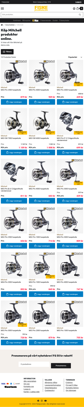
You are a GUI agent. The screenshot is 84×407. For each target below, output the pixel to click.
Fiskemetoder (45, 20)
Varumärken (10, 25)
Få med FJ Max (72, 385)
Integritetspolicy (51, 388)
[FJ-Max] (35, 20)
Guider (55, 20)
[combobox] (39, 14)
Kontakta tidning (72, 388)
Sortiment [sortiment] (17, 20)
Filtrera (7, 52)
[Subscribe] (58, 364)
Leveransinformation (53, 385)
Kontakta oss (29, 387)
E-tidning (69, 383)
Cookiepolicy (50, 391)
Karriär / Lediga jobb (31, 392)
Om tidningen (71, 391)
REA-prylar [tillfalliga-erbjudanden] (26, 20)
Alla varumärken (30, 381)
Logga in (78, 2)
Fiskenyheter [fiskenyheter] (5, 2)
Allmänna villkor (51, 383)
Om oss (27, 384)
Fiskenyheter (64, 20)
